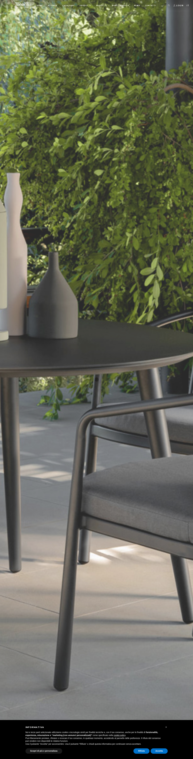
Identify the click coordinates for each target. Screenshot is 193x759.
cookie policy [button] (119, 735)
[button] (166, 727)
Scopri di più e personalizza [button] (43, 751)
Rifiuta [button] (141, 751)
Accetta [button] (159, 751)
